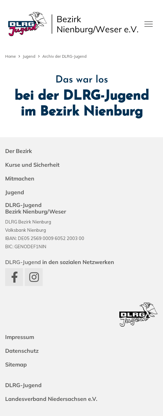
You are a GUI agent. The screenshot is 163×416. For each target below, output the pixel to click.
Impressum (19, 336)
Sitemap (16, 364)
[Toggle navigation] (148, 23)
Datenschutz (22, 350)
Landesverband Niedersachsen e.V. (51, 398)
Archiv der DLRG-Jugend (64, 56)
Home (10, 56)
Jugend (29, 56)
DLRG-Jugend (23, 385)
